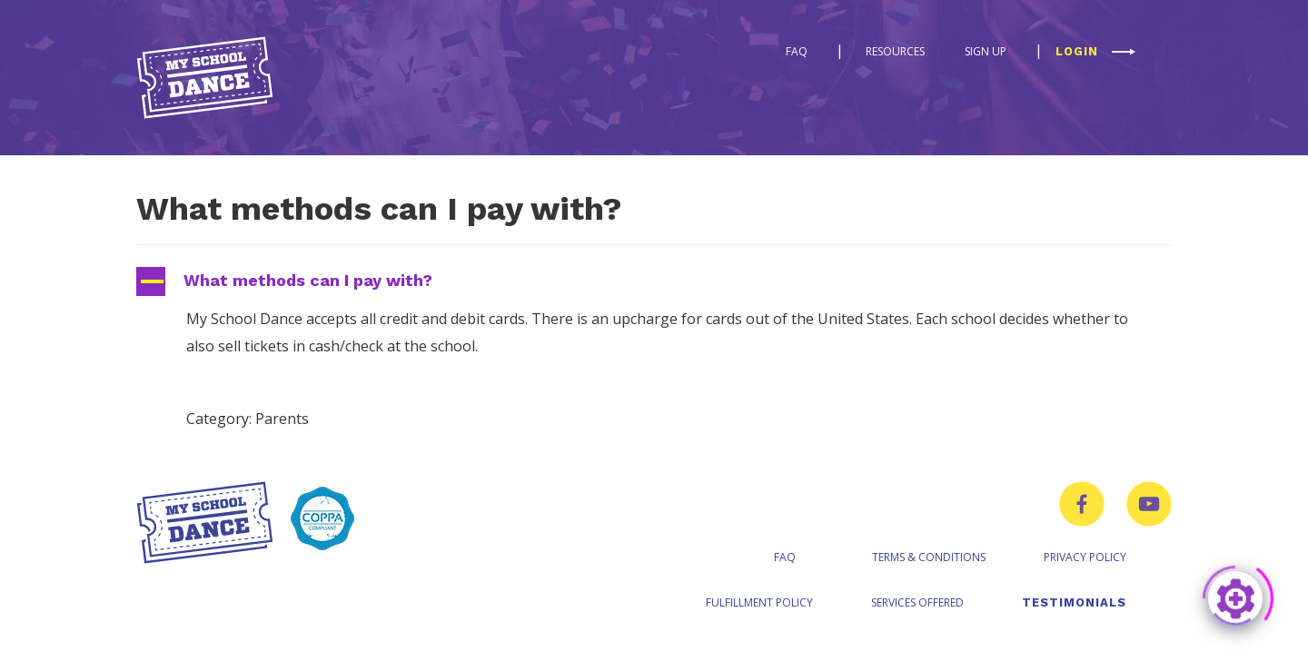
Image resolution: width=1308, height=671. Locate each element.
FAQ (797, 51)
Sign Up (985, 51)
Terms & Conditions (929, 557)
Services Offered (917, 602)
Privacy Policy (1085, 557)
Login (1076, 51)
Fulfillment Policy (759, 602)
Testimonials (1074, 602)
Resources (895, 51)
